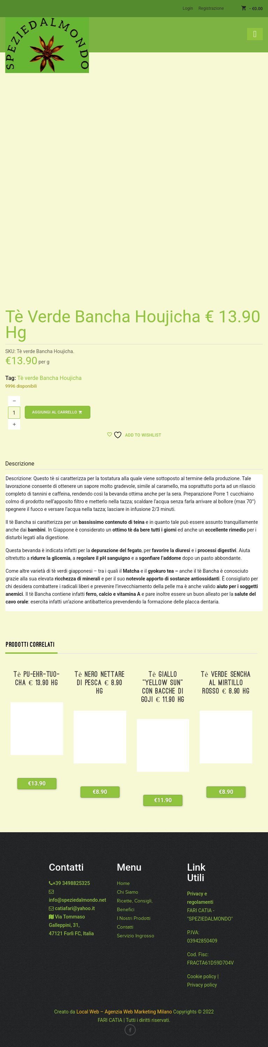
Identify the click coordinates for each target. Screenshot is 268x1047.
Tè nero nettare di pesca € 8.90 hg (100, 683)
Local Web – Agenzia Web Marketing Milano (124, 1011)
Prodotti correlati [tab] (30, 644)
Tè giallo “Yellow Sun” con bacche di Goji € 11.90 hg (163, 687)
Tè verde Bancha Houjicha (49, 377)
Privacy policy (202, 984)
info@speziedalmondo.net (77, 899)
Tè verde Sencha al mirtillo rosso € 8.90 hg (226, 683)
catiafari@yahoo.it (75, 908)
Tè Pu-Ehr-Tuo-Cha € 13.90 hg (37, 679)
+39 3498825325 (71, 883)
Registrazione (211, 8)
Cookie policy (201, 976)
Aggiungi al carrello (57, 412)
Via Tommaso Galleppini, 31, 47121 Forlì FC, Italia (71, 925)
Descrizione (19, 463)
